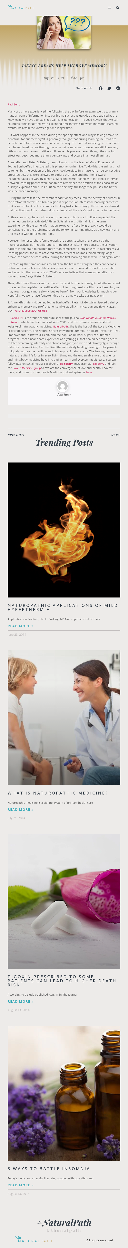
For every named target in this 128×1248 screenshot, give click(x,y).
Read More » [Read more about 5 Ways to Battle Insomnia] (21, 1185)
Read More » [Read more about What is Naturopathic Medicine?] (21, 809)
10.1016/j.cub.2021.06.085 (30, 310)
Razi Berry (14, 104)
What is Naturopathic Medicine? (58, 793)
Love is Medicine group (27, 368)
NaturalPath (60, 326)
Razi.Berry (98, 363)
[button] (109, 8)
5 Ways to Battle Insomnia (49, 1168)
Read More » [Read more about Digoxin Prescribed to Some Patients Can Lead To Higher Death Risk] (21, 1001)
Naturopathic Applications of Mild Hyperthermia (63, 607)
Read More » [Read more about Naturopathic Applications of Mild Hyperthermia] (21, 626)
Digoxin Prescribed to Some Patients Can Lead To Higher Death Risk (62, 981)
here (89, 372)
